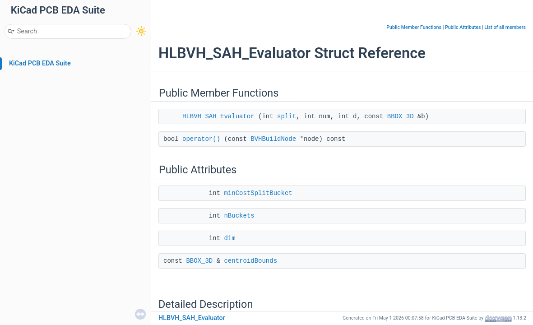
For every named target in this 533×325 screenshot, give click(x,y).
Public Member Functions (413, 27)
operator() (201, 139)
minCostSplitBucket (258, 193)
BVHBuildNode (273, 139)
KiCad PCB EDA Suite (40, 63)
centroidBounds (250, 261)
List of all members (505, 27)
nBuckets (239, 215)
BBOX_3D (400, 116)
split (286, 116)
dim (229, 238)
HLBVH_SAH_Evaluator (218, 116)
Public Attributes (463, 27)
